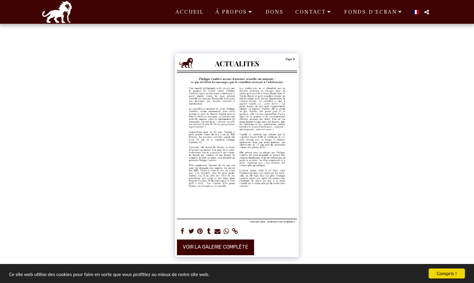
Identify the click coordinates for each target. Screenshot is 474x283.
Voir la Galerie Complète (215, 247)
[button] (235, 12)
